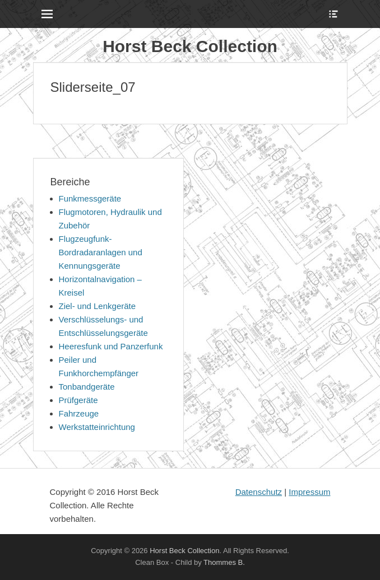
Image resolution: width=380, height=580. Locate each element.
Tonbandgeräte (87, 386)
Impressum (309, 492)
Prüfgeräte (78, 400)
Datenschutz (258, 492)
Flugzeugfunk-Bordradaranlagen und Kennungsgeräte (100, 252)
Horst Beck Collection (190, 46)
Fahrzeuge (79, 413)
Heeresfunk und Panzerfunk (111, 346)
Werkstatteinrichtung (97, 427)
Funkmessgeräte (90, 198)
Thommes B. (224, 562)
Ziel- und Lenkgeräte (97, 306)
